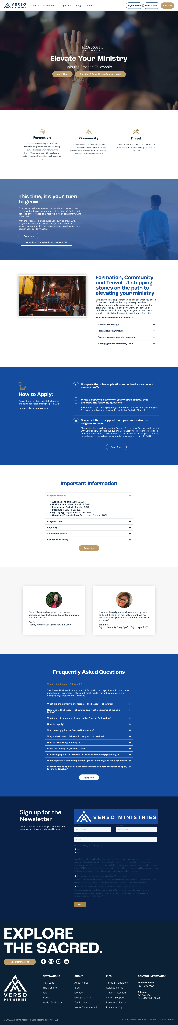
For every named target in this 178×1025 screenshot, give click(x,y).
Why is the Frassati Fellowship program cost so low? (75, 736)
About (34, 5)
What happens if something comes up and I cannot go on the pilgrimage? (87, 760)
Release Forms (114, 987)
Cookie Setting (166, 1020)
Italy (45, 992)
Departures (66, 5)
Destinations (49, 5)
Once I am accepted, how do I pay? (66, 748)
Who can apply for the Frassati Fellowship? (70, 730)
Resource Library (116, 1002)
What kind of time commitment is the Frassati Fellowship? (79, 718)
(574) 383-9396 (146, 985)
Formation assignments (110, 331)
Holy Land (48, 982)
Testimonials (81, 1002)
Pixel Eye (53, 1019)
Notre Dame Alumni (85, 1007)
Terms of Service (147, 1020)
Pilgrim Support (115, 997)
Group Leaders (83, 997)
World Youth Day (52, 1002)
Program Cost (54, 521)
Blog (78, 5)
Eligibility (52, 527)
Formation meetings (108, 324)
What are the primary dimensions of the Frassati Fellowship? (80, 703)
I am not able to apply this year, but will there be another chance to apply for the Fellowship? (87, 767)
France (47, 997)
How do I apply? (56, 724)
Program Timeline (56, 495)
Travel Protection (116, 992)
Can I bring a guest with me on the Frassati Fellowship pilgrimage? (83, 754)
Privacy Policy (114, 1007)
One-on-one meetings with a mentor (116, 337)
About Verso (81, 982)
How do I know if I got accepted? (65, 742)
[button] (126, 324)
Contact (89, 5)
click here (93, 428)
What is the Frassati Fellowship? (64, 684)
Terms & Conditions (117, 982)
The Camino (50, 987)
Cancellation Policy (57, 539)
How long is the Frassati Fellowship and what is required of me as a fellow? (83, 711)
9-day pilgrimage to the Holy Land (115, 344)
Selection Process (57, 533)
